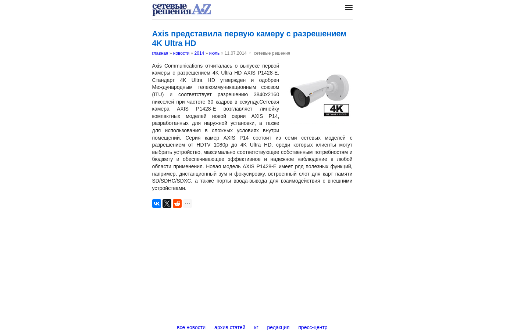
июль (214, 53)
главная (160, 53)
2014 (199, 53)
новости (181, 53)
